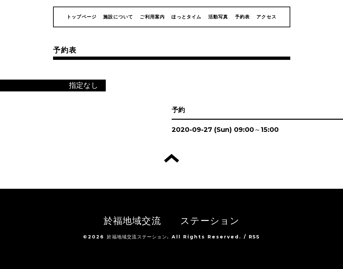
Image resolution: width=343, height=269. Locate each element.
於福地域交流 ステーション (171, 220)
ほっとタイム (186, 17)
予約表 (242, 17)
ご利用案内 (152, 17)
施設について (118, 17)
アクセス (266, 17)
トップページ (82, 17)
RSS (254, 237)
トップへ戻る (171, 158)
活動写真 (218, 17)
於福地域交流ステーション (137, 237)
